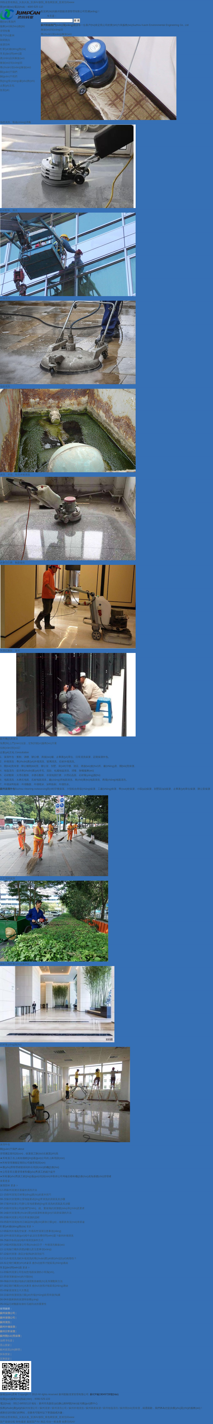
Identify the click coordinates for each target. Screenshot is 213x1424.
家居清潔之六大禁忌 (17, 1290)
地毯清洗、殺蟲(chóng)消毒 (15, 122)
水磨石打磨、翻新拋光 (12, 562)
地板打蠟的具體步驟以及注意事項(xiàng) (29, 1249)
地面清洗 (5, 386)
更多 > (14, 1185)
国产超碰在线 (7, 1421)
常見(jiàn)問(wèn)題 (11, 53)
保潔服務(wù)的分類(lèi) (19, 1276)
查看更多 (5, 1180)
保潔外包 (5, 1144)
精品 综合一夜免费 (51, 1421)
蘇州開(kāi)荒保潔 (130, 1408)
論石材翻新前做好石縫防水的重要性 (26, 1304)
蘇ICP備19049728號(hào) (104, 1394)
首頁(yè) (4, 90)
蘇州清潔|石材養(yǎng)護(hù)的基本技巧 (28, 1194)
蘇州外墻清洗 (76, 1408)
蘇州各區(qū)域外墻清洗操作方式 (24, 1240)
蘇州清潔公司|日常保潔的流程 (23, 1217)
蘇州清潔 (45, 1408)
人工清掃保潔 (7, 878)
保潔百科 (5, 44)
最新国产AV (33, 1421)
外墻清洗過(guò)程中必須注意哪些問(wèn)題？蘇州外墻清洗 (39, 1235)
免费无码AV (68, 1421)
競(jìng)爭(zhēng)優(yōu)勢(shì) (17, 81)
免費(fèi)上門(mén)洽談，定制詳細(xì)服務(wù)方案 (28, 743)
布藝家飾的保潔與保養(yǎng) (22, 1299)
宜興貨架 (5, 1358)
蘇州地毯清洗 (110, 1408)
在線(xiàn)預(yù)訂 (10, 747)
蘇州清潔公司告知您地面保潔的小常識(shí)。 (31, 1272)
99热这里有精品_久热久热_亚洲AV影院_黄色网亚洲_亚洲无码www (37, 2)
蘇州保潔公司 (30, 1408)
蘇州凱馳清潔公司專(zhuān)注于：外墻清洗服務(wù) (35, 1244)
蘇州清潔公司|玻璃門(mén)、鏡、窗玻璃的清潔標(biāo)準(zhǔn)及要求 (45, 1208)
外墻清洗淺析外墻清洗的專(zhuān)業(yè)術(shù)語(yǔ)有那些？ (41, 1258)
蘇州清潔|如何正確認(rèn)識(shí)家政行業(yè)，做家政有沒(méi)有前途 (45, 1222)
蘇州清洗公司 (59, 1408)
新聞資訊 (5, 40)
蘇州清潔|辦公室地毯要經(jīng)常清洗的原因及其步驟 (35, 1199)
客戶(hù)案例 (7, 35)
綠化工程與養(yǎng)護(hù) (14, 963)
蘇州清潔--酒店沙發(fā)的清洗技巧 (25, 1253)
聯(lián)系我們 (8, 21)
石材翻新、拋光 (8, 210)
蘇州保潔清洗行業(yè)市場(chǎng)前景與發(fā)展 (33, 1294)
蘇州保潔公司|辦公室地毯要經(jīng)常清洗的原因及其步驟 (38, 1203)
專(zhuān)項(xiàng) (56, 34)
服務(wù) (52, 29)
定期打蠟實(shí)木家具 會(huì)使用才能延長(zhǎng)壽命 (37, 1263)
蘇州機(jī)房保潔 (9, 738)
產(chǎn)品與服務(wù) (12, 58)
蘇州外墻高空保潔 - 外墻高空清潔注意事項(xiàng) (33, 1231)
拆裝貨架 (5, 1354)
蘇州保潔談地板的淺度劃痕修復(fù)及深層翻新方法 (34, 1281)
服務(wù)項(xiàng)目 (11, 62)
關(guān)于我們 (8, 71)
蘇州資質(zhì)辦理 (10, 1349)
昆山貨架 (5, 1345)
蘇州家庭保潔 (93, 1408)
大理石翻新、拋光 (10, 650)
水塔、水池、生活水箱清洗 (15, 474)
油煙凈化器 (6, 1340)
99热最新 (21, 1421)
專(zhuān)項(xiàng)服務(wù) (15, 67)
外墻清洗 (5, 298)
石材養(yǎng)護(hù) (11, 1044)
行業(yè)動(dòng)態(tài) (13, 49)
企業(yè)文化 (7, 85)
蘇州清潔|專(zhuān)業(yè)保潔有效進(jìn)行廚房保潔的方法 (39, 1212)
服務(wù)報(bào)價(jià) (12, 26)
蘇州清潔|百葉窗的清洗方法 (21, 1190)
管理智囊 (5, 30)
